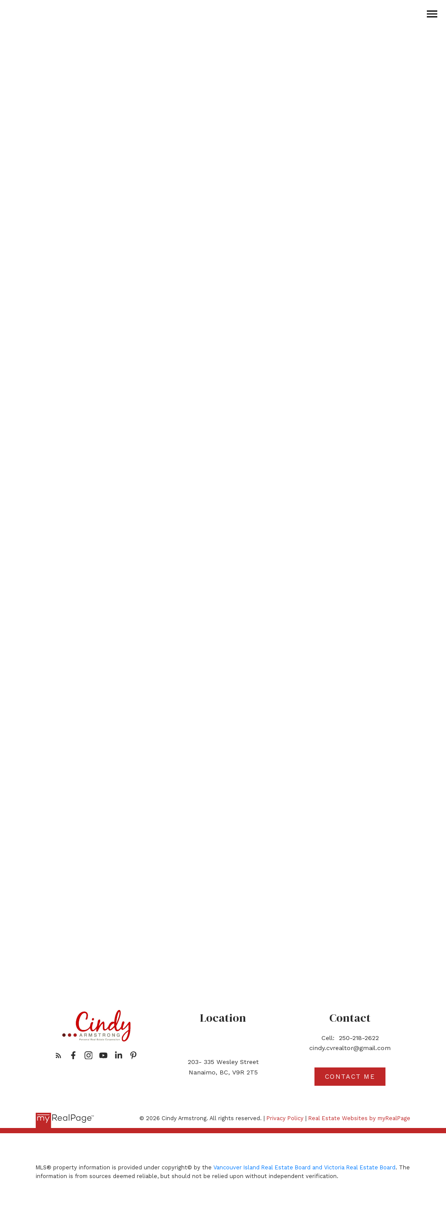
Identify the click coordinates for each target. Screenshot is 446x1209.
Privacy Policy (285, 1118)
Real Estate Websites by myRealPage (359, 1118)
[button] (58, 1055)
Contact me (350, 1077)
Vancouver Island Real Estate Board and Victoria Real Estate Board (304, 1167)
